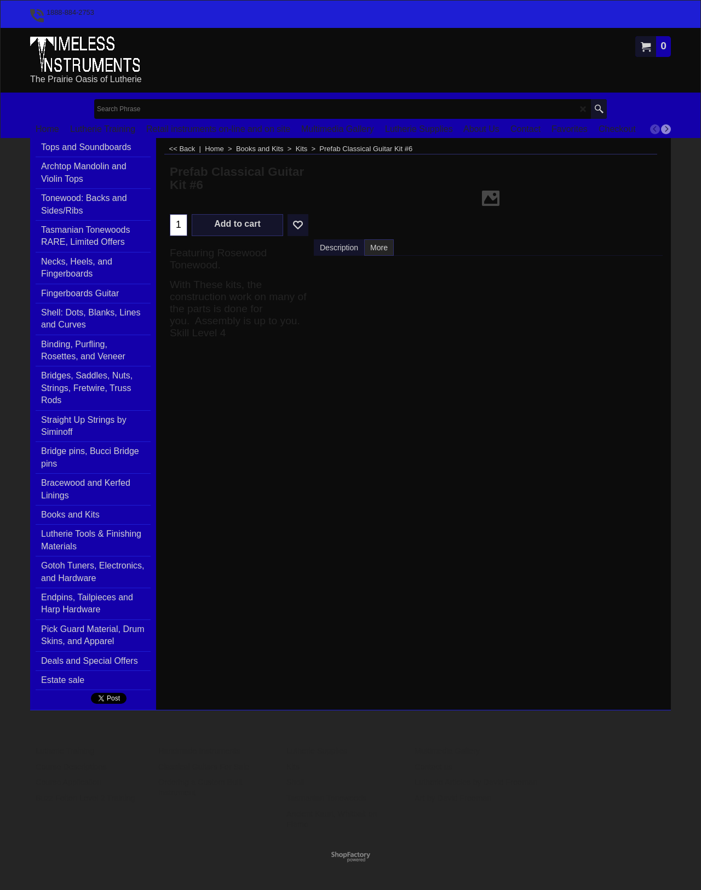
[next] (666, 129)
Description (339, 247)
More (379, 247)
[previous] (655, 129)
